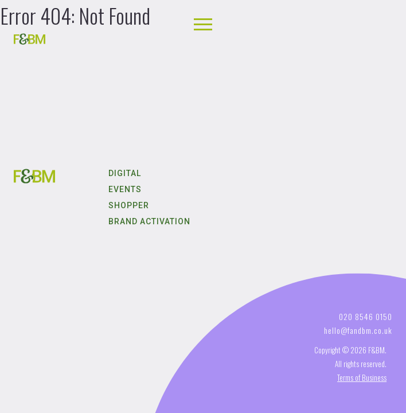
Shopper (128, 205)
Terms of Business (362, 377)
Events (125, 189)
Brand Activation (149, 221)
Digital (124, 173)
